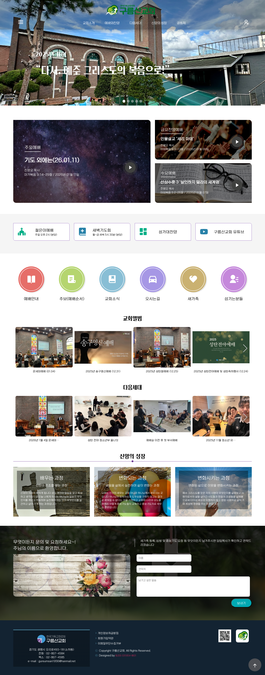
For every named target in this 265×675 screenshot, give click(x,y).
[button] (245, 348)
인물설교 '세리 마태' (177, 139)
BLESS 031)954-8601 (125, 655)
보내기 (241, 619)
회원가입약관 (105, 638)
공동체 (181, 22)
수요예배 (168, 173)
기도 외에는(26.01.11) (51, 160)
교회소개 (89, 22)
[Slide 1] (124, 101)
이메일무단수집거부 (109, 643)
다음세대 (135, 22)
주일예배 (33, 147)
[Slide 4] (136, 101)
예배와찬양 (112, 22)
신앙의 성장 (159, 22)
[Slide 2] (128, 101)
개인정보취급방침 (108, 633)
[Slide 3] (132, 101)
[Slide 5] (140, 101)
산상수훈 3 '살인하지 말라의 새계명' (190, 182)
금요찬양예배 (172, 129)
